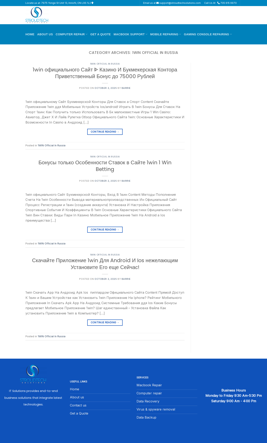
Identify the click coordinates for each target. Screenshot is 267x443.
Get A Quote (100, 34)
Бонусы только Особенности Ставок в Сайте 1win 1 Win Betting (104, 166)
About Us (45, 34)
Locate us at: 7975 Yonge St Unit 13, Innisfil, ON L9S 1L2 (59, 2)
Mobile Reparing (165, 34)
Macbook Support (130, 34)
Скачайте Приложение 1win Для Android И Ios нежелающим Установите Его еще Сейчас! (105, 264)
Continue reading (105, 132)
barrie (126, 88)
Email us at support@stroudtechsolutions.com (172, 2)
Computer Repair (71, 34)
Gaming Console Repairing (208, 34)
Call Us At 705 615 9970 (220, 2)
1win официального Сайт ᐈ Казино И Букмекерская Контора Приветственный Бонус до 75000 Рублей (105, 73)
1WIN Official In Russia (105, 63)
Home (29, 34)
